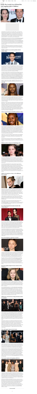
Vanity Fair (18, 75)
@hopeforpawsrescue (16, 355)
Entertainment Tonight (5, 202)
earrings (8, 106)
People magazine (21, 40)
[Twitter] (24, 0)
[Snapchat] (28, 0)
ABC (15, 291)
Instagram (21, 134)
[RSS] (31, 0)
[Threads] (30, 0)
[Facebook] (21, 0)
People (8, 34)
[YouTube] (22, 0)
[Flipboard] (25, 0)
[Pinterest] (27, 0)
